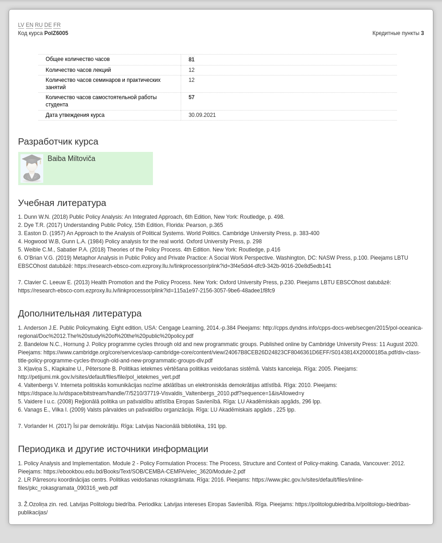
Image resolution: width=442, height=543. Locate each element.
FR (57, 25)
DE (48, 25)
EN (30, 25)
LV (21, 25)
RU (39, 25)
